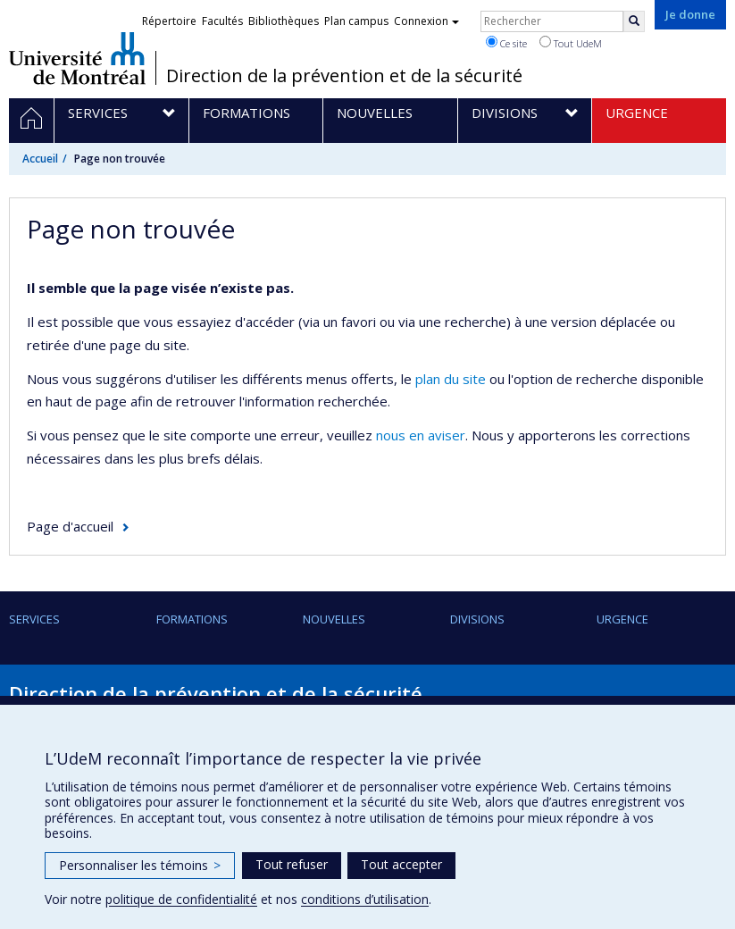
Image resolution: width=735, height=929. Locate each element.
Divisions (477, 619)
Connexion (426, 21)
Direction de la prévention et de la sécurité (344, 76)
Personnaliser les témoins (140, 865)
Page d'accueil (70, 526)
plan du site (450, 379)
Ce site (506, 43)
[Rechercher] (634, 21)
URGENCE (622, 619)
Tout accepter (401, 864)
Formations (192, 619)
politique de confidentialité (181, 899)
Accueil (40, 158)
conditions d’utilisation (365, 899)
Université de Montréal (77, 58)
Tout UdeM (570, 43)
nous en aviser (420, 435)
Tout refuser (291, 864)
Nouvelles (334, 619)
